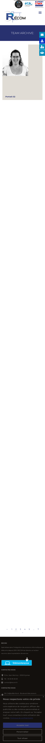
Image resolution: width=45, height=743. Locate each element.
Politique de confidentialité (21, 718)
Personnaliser (22, 732)
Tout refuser (22, 738)
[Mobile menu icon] (40, 12)
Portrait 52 (10, 97)
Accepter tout (23, 725)
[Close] (43, 696)
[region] (22, 719)
